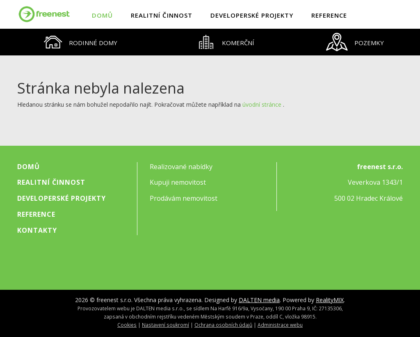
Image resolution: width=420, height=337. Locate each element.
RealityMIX (330, 300)
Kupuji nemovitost (178, 182)
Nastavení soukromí (165, 324)
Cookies (127, 324)
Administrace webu (280, 324)
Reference (329, 15)
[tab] (80, 42)
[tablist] (210, 42)
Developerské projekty (251, 15)
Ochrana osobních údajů (223, 324)
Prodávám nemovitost (183, 198)
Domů (102, 15)
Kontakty (37, 230)
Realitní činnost (161, 15)
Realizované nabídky (181, 166)
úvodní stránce (261, 104)
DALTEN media (259, 300)
